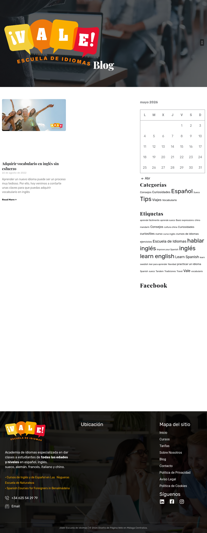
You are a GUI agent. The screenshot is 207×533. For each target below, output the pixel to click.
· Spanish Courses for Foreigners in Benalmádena (37, 488)
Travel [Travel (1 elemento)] (180, 271)
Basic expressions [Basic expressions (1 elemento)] (185, 220)
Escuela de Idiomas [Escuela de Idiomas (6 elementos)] (169, 241)
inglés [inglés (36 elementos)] (187, 248)
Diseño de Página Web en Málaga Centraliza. (123, 527)
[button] (202, 42)
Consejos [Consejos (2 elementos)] (145, 192)
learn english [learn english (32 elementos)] (157, 256)
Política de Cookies (173, 486)
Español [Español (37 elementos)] (182, 191)
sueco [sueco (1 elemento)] (152, 271)
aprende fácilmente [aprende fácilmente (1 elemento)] (149, 220)
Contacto (166, 466)
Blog (162, 459)
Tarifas (164, 446)
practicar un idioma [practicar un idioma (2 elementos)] (189, 264)
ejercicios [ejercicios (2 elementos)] (146, 241)
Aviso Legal (167, 479)
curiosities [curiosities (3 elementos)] (147, 234)
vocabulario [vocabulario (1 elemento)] (197, 271)
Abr (145, 178)
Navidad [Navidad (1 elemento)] (172, 264)
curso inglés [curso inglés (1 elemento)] (169, 234)
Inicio (163, 433)
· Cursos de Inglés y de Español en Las (30, 477)
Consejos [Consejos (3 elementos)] (156, 227)
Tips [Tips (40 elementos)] (145, 199)
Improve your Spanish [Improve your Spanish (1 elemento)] (167, 249)
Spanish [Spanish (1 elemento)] (144, 271)
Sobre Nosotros (170, 452)
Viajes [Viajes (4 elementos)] (156, 200)
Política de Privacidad (174, 472)
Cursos (164, 439)
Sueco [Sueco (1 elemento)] (196, 192)
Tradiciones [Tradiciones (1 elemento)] (170, 271)
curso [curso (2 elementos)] (159, 233)
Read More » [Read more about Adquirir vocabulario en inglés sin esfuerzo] (9, 199)
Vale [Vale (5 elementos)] (186, 271)
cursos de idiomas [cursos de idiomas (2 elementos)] (187, 233)
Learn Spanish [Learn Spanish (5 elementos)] (187, 257)
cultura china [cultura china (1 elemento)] (170, 227)
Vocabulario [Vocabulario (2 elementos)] (169, 200)
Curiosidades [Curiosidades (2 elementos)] (186, 226)
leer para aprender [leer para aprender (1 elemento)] (158, 264)
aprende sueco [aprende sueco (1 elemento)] (167, 220)
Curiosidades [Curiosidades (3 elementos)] (161, 192)
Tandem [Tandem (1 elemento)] (160, 271)
